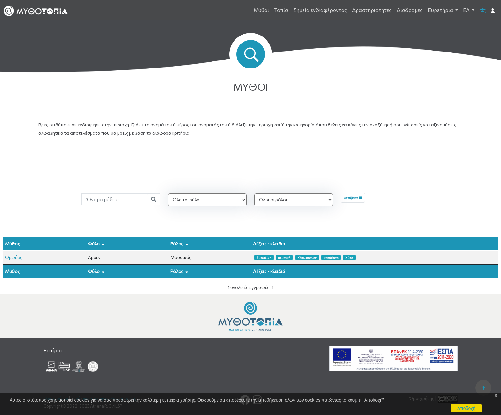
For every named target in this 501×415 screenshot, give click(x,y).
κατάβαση (352, 198)
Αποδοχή (466, 408)
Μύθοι (261, 10)
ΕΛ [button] (467, 10)
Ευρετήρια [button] (441, 10)
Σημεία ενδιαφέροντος (320, 10)
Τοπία (281, 10)
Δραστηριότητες (372, 10)
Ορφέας (13, 257)
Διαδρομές (410, 10)
